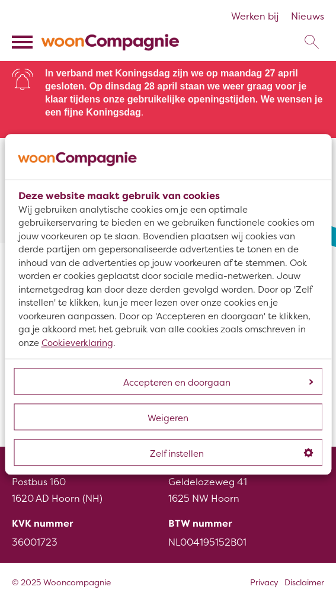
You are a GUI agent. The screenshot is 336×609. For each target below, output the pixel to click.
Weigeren (168, 419)
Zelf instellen (231, 454)
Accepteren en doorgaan (218, 383)
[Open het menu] (24, 42)
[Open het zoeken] (311, 42)
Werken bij (255, 17)
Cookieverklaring (77, 343)
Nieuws (307, 17)
